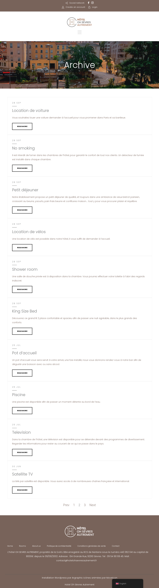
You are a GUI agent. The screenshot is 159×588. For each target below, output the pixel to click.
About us (36, 546)
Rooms (22, 546)
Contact (115, 546)
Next (92, 505)
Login (94, 7)
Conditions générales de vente (91, 546)
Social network (76, 2)
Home (10, 546)
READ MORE (22, 126)
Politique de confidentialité (59, 546)
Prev (66, 505)
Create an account (75, 7)
